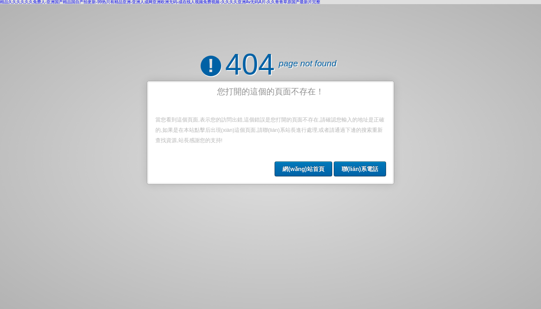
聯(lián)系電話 (360, 169)
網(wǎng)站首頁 (303, 169)
